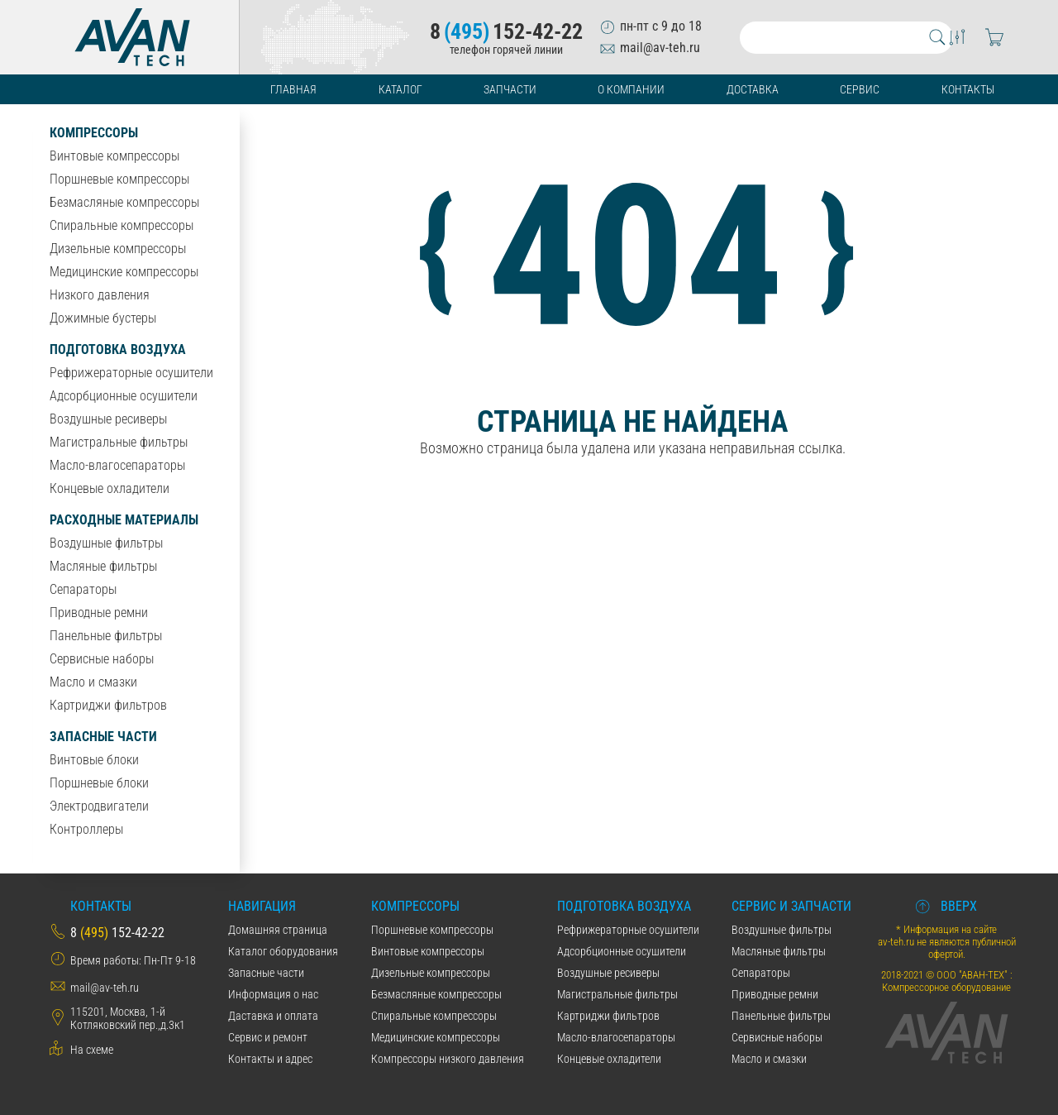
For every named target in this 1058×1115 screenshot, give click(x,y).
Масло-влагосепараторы (117, 465)
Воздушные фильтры (106, 543)
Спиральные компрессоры (121, 225)
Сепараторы (83, 589)
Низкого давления (100, 295)
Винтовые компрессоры (114, 156)
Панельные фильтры (106, 636)
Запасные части (103, 736)
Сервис (859, 89)
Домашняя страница (277, 929)
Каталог (400, 89)
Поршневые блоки (99, 783)
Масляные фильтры (103, 566)
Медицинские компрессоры (124, 272)
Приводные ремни (99, 612)
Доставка (753, 89)
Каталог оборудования (283, 951)
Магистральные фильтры (119, 442)
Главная (293, 89)
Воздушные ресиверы (108, 419)
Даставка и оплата (273, 1015)
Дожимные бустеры (103, 318)
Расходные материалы (124, 520)
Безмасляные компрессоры (124, 202)
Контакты (967, 89)
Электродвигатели (99, 806)
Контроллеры (86, 829)
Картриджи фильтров (108, 705)
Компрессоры (94, 133)
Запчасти (510, 89)
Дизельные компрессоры (118, 248)
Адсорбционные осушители (124, 396)
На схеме (91, 1049)
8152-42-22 (506, 31)
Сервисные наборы (102, 659)
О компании (631, 89)
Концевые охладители (109, 488)
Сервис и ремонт (267, 1037)
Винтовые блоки (94, 760)
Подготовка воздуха (118, 349)
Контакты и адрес (270, 1058)
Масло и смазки (93, 682)
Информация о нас (273, 994)
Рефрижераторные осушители (131, 372)
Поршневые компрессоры (119, 179)
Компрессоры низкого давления (447, 1058)
